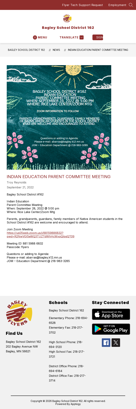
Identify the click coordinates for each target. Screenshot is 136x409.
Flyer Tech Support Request (82, 5)
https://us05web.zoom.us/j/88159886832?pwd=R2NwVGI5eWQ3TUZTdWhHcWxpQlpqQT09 (40, 234)
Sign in (99, 37)
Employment (117, 5)
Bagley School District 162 (26, 49)
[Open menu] (40, 37)
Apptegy (76, 403)
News (56, 49)
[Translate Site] (71, 37)
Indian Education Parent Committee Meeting (98, 49)
